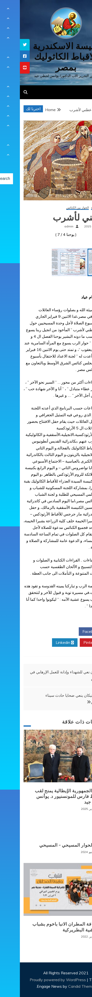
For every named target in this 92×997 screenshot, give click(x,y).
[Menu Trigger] (80, 10)
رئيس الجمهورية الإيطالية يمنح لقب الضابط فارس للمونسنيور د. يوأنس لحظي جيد (50, 796)
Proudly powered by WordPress (38, 979)
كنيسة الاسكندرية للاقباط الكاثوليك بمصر (46, 56)
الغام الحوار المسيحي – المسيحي (52, 845)
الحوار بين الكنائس (57, 207)
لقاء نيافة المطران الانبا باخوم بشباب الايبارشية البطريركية (49, 927)
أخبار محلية (78, 207)
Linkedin (45, 643)
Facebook (73, 632)
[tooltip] (5, 44)
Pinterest (73, 643)
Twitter (44, 632)
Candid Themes (62, 986)
